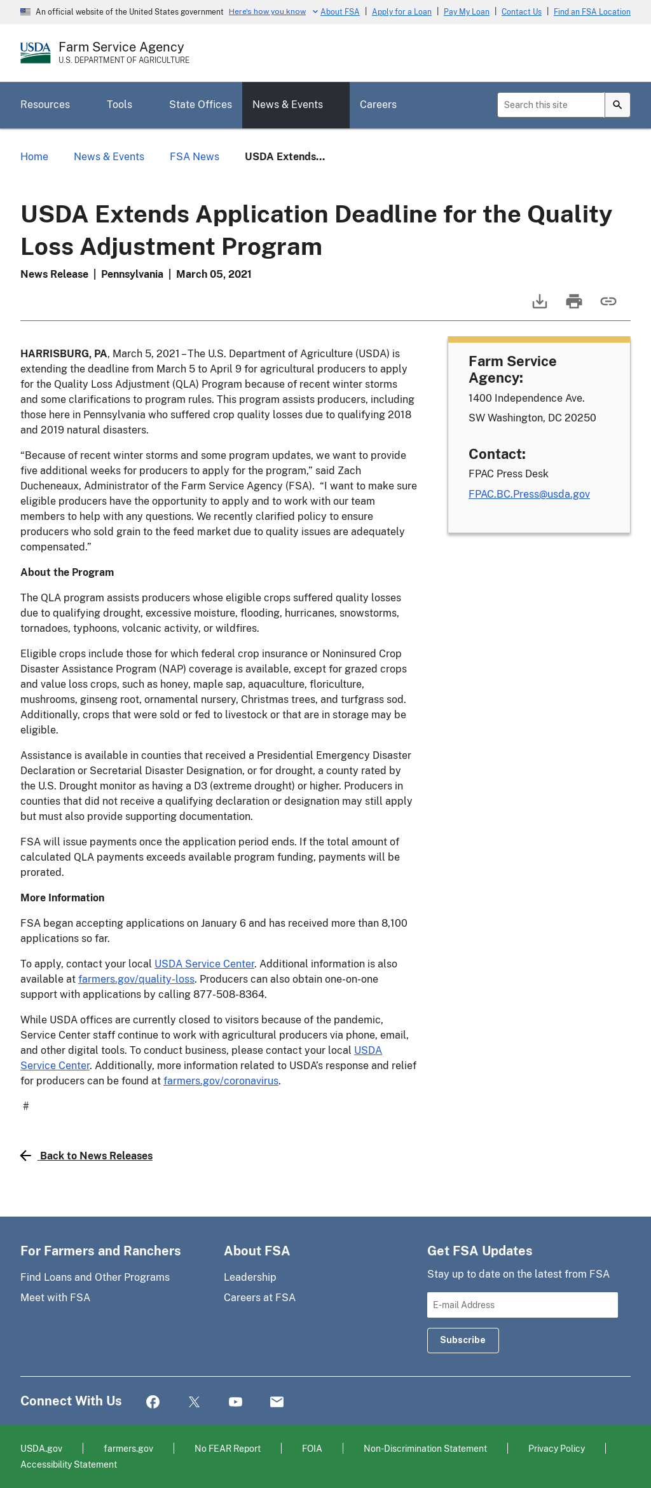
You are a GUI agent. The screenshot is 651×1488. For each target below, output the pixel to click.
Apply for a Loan (402, 12)
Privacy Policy (556, 1448)
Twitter (194, 1402)
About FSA (340, 12)
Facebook (153, 1402)
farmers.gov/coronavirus (220, 1081)
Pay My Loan (467, 12)
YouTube (235, 1402)
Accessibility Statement (68, 1464)
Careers (378, 105)
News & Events (287, 105)
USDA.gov (41, 1448)
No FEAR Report (228, 1448)
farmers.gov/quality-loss (136, 979)
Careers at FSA (260, 1298)
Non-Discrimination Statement (425, 1448)
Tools (119, 105)
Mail (277, 1402)
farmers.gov (128, 1448)
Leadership (250, 1277)
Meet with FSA (55, 1298)
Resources (45, 105)
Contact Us (522, 12)
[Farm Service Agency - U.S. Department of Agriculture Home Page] (123, 52)
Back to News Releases (86, 1155)
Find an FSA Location (592, 12)
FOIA (312, 1448)
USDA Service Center (204, 964)
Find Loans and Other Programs (95, 1277)
